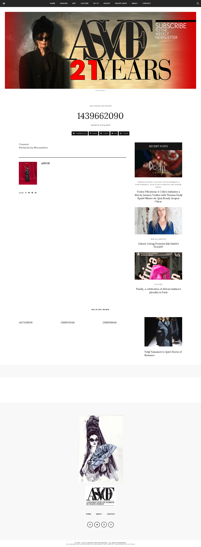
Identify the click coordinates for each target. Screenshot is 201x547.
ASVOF (108, 125)
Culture (84, 3)
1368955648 (68, 322)
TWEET (104, 133)
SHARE (93, 133)
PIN (114, 133)
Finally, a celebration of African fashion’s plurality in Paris (158, 290)
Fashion (63, 3)
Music (158, 187)
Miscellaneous (158, 239)
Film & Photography (160, 185)
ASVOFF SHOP (121, 3)
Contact (147, 3)
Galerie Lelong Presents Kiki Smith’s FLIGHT (158, 245)
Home (52, 3)
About (135, 3)
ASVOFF (107, 3)
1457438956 (26, 322)
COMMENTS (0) (80, 133)
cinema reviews (145, 182)
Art (74, 3)
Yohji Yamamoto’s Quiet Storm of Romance (163, 353)
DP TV (96, 3)
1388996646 (110, 322)
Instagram (95, 106)
